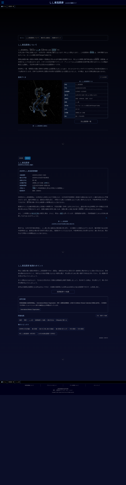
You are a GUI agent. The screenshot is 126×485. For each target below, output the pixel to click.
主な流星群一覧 (86, 121)
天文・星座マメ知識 (102, 366)
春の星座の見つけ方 (61, 380)
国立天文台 (51, 371)
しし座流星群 (62, 2)
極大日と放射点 (45, 37)
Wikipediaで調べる (61, 371)
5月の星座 (81, 380)
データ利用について (74, 436)
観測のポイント (56, 37)
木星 (61, 213)
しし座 (38, 50)
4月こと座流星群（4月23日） (27, 384)
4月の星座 (73, 380)
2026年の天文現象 (24, 380)
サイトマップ (97, 436)
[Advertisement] (63, 22)
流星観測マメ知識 (63, 342)
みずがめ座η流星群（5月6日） (47, 384)
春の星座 (34, 380)
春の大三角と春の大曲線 (46, 380)
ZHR (45, 183)
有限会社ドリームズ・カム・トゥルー (64, 441)
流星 (20, 371)
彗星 (25, 371)
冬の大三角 (35, 213)
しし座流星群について (32, 37)
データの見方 (103, 77)
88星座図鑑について (29, 436)
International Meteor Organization (30, 360)
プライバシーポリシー (52, 436)
